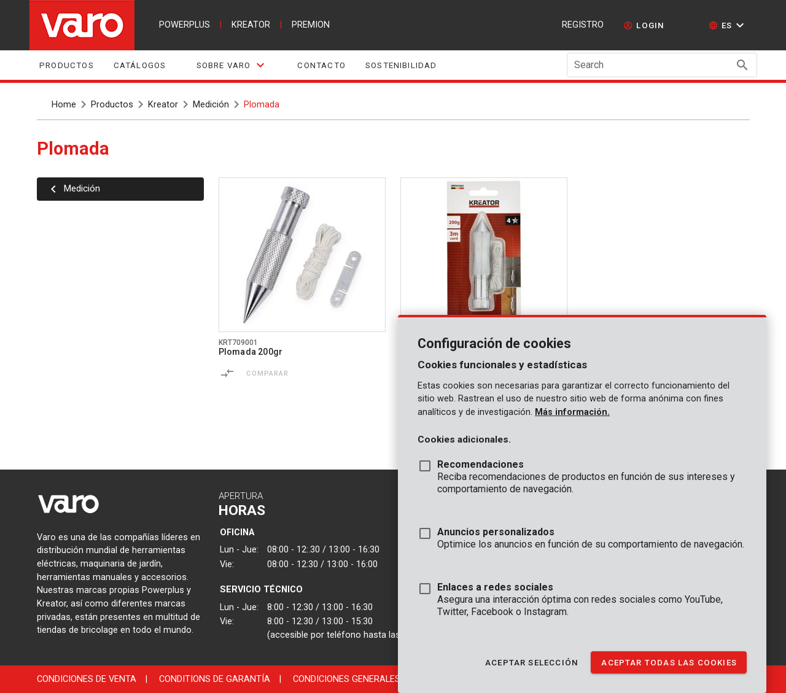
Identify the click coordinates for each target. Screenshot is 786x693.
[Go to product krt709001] (302, 254)
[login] (643, 25)
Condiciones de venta (86, 679)
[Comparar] (227, 373)
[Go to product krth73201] (483, 254)
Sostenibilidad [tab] (401, 65)
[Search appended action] (742, 65)
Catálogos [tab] (139, 65)
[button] (728, 25)
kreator (251, 25)
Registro (583, 25)
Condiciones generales (346, 679)
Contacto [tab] (321, 65)
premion (311, 25)
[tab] (231, 65)
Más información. (572, 412)
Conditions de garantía (214, 679)
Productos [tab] (66, 65)
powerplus (184, 25)
